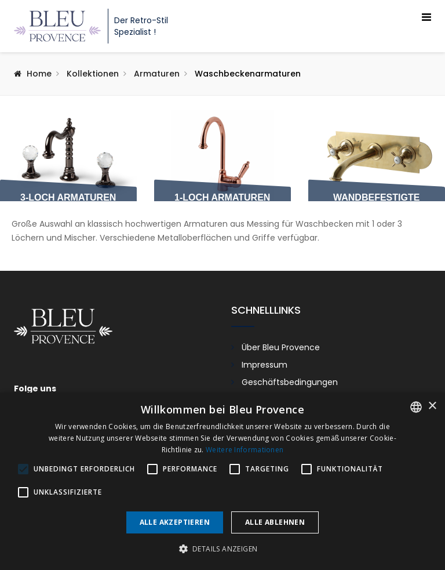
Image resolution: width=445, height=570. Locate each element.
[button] (223, 549)
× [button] (432, 406)
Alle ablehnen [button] (275, 522)
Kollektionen (93, 73)
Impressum (264, 365)
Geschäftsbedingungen (290, 382)
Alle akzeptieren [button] (175, 522)
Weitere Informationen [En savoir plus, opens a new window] (244, 450)
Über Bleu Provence (281, 347)
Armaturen (157, 73)
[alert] (222, 481)
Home (39, 73)
